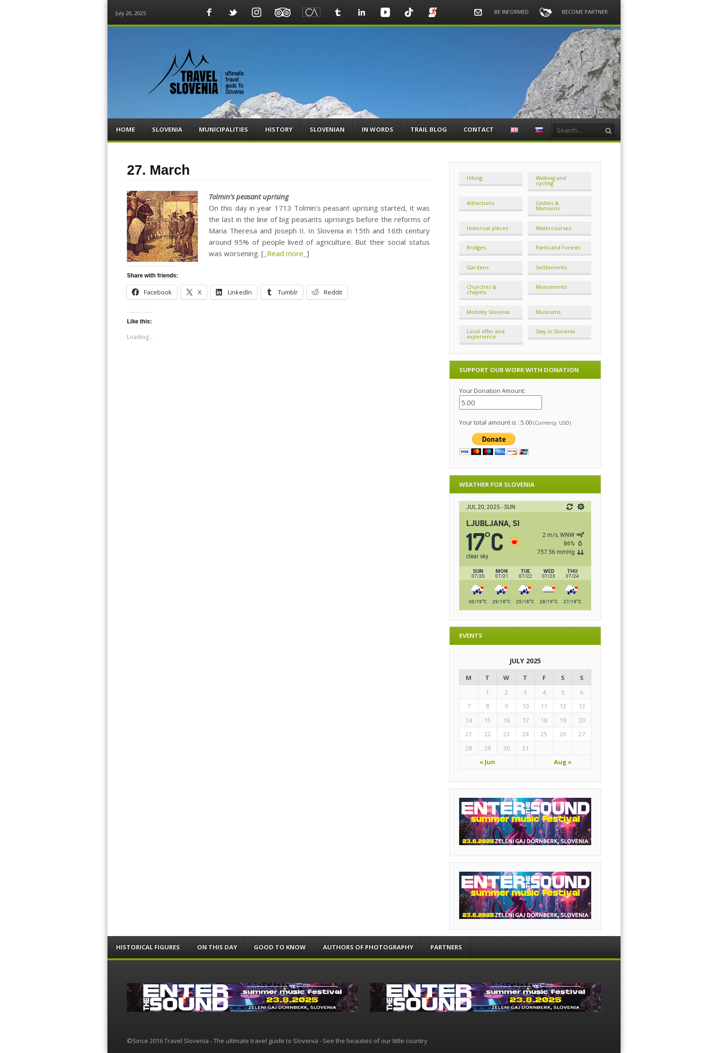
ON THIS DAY (217, 947)
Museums (548, 311)
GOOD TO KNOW (280, 947)
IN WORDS (377, 129)
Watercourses (553, 228)
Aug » (563, 762)
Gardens (477, 267)
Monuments (551, 286)
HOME (125, 129)
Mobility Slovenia (488, 311)
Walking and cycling (551, 180)
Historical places (487, 228)
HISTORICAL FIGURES (148, 947)
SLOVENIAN (327, 129)
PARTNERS (446, 947)
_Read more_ (285, 253)
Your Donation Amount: (492, 390)
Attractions (480, 202)
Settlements (551, 267)
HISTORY (279, 129)
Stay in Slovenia (555, 331)
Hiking (474, 177)
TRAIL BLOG (428, 129)
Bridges (476, 247)
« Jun (487, 762)
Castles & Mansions (547, 205)
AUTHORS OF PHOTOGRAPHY (368, 947)
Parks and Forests (558, 247)
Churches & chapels (482, 289)
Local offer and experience (486, 334)
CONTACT (478, 129)
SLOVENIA (167, 129)
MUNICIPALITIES (223, 129)
